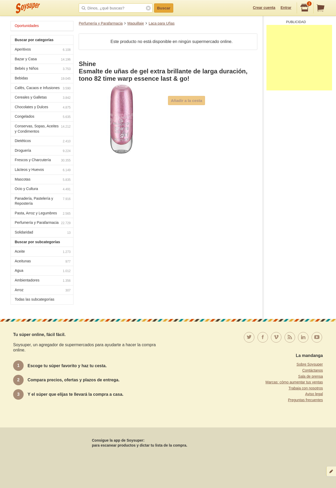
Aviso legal (314, 394)
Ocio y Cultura (43, 189)
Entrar (286, 8)
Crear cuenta (264, 8)
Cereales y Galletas (43, 98)
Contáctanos (312, 370)
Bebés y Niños (43, 69)
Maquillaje (135, 23)
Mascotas (43, 180)
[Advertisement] (299, 57)
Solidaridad (43, 233)
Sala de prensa (310, 376)
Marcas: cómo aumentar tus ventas (294, 382)
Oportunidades (27, 26)
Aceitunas (43, 261)
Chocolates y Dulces (43, 107)
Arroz (43, 290)
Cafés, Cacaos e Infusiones (43, 88)
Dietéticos (43, 141)
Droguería (43, 151)
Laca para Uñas (162, 23)
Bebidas (43, 79)
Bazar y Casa (43, 59)
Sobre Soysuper (310, 364)
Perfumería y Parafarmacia (101, 23)
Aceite (43, 252)
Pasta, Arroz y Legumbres (43, 213)
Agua (43, 271)
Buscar (163, 8)
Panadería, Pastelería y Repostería (43, 201)
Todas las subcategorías (34, 299)
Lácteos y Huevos (43, 170)
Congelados (43, 117)
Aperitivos (43, 50)
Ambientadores (43, 281)
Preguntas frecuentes (305, 400)
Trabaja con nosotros (305, 388)
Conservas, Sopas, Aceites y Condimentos (43, 128)
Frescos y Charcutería (43, 160)
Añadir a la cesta (186, 100)
